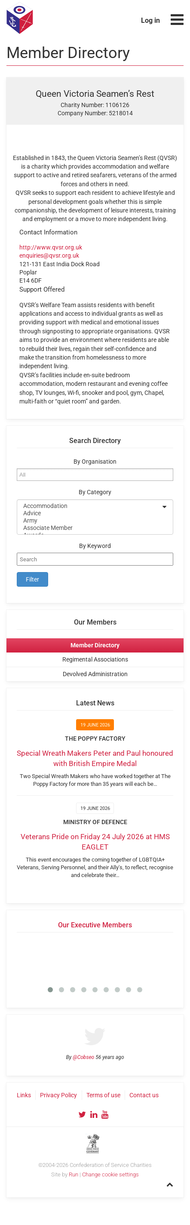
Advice (89, 513)
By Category (95, 492)
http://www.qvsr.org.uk (50, 247)
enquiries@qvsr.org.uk (49, 255)
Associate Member (89, 528)
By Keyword (95, 546)
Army (89, 520)
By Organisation (95, 461)
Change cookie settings (110, 1174)
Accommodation (89, 506)
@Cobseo (83, 1057)
